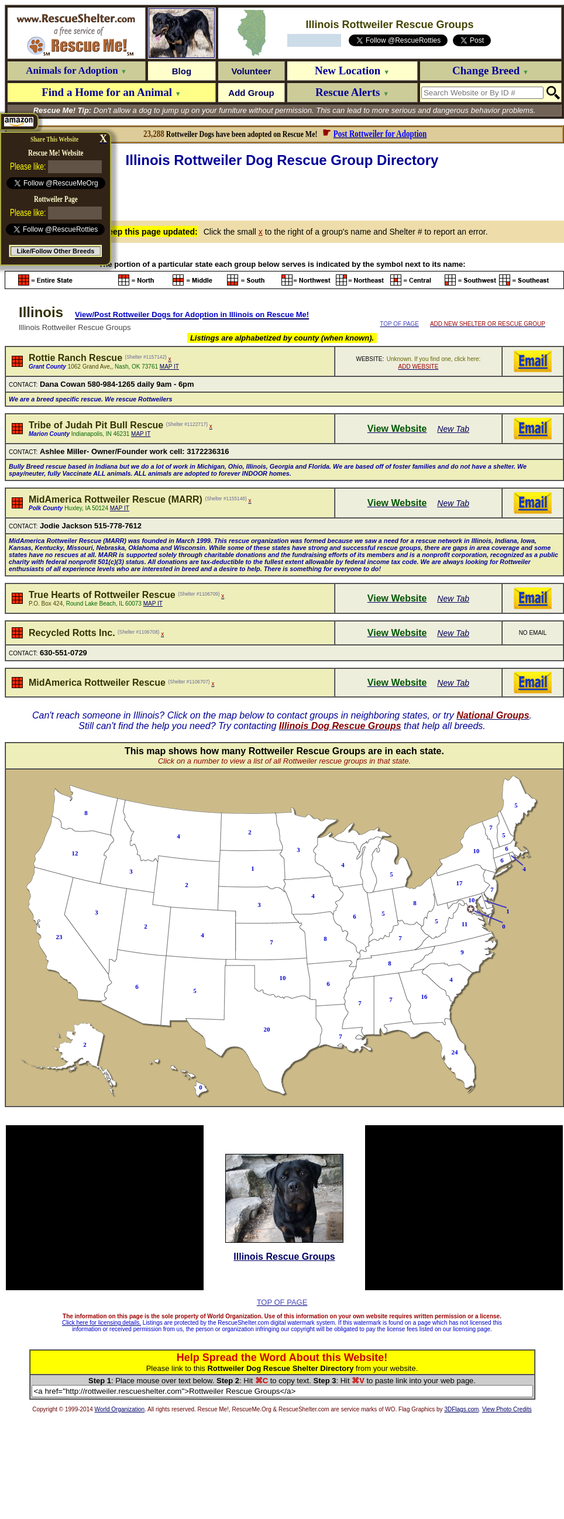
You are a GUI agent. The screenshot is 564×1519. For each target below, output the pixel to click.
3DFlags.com (461, 1409)
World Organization (120, 1409)
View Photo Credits (507, 1409)
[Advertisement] (284, 192)
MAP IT (169, 366)
